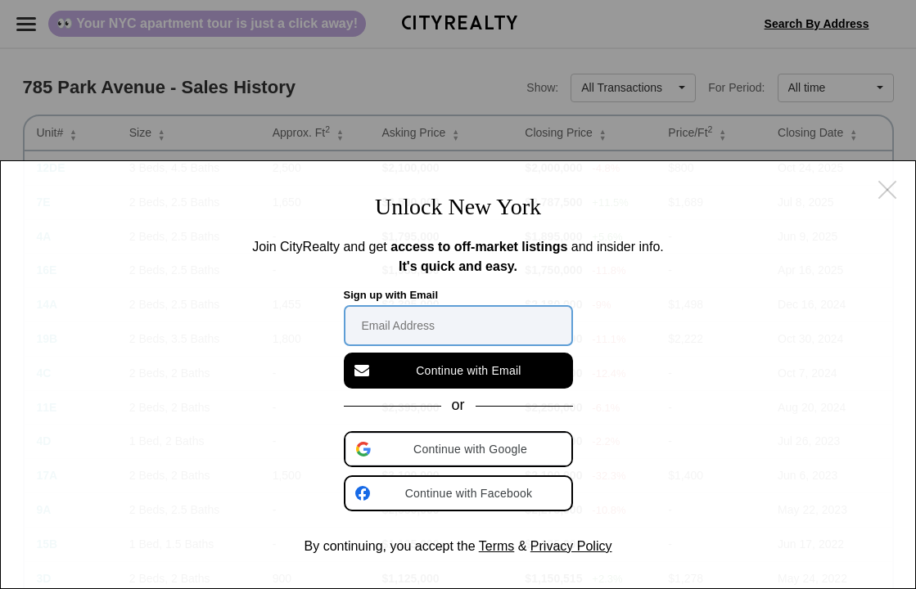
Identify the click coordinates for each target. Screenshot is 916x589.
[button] (460, 449)
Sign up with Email (391, 295)
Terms (497, 546)
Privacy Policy (571, 546)
